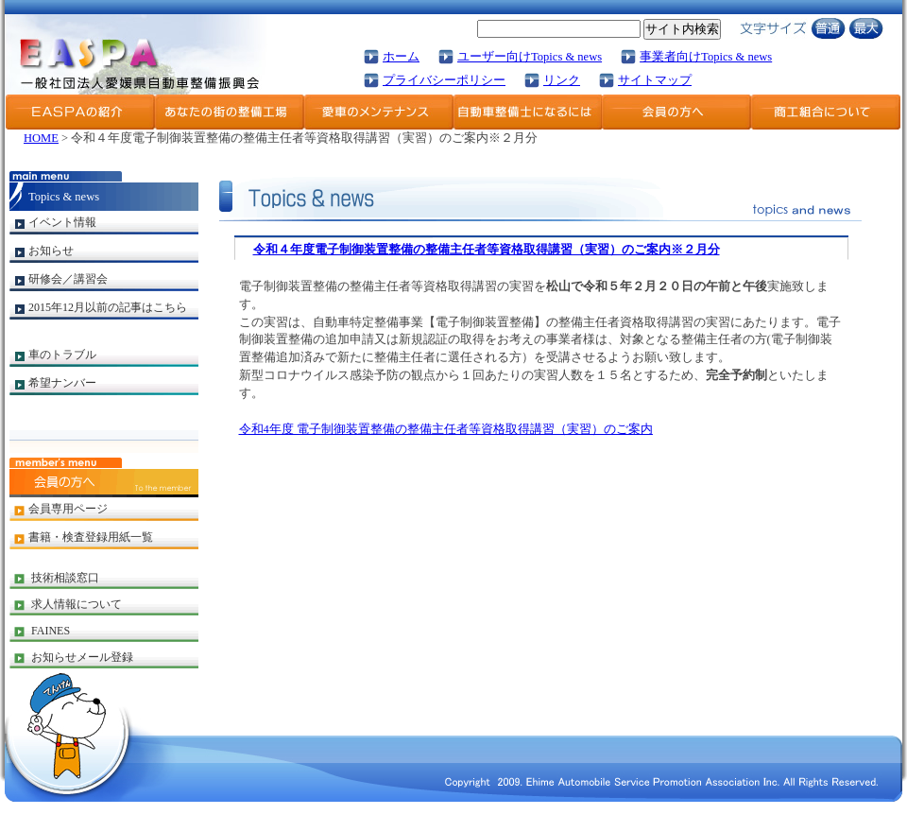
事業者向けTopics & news (706, 56)
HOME (41, 138)
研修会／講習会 (68, 279)
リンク (561, 80)
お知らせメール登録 (82, 657)
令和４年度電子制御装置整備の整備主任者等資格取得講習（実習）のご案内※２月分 (486, 249)
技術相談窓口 (65, 577)
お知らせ (51, 250)
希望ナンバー (62, 383)
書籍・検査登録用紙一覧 (90, 537)
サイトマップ (655, 80)
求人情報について (76, 604)
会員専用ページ (68, 508)
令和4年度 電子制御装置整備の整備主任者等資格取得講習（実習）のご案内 (446, 429)
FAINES (50, 630)
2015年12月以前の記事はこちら (107, 307)
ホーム (401, 56)
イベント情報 (62, 222)
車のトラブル (62, 354)
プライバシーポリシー (444, 80)
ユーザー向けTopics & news (529, 56)
